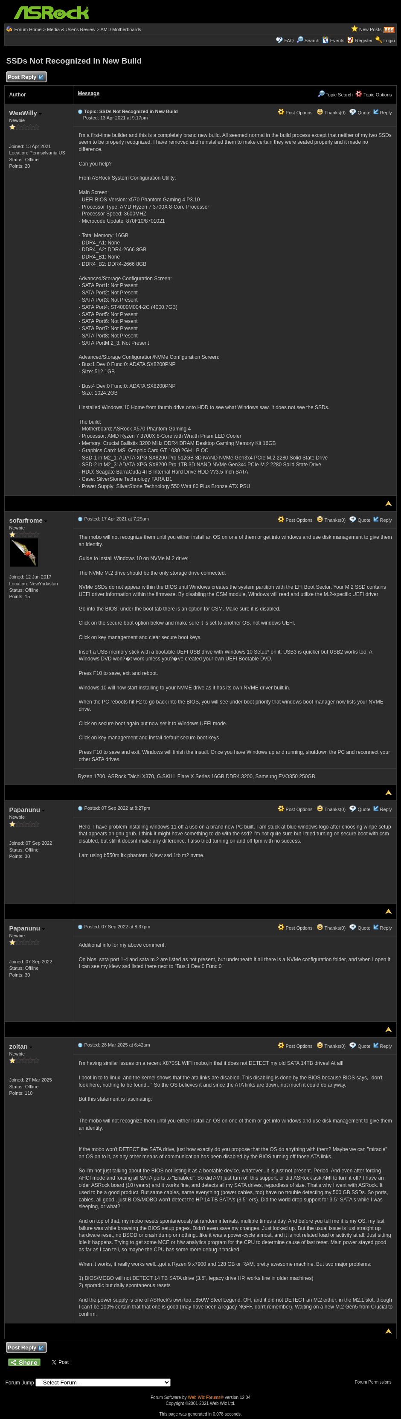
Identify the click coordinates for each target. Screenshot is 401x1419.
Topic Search (335, 94)
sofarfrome (28, 520)
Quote (363, 112)
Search (312, 40)
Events (333, 40)
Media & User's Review (71, 29)
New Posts (370, 29)
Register (364, 40)
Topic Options (373, 94)
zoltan (20, 1046)
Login (389, 40)
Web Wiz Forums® (206, 1397)
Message (88, 93)
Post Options (295, 112)
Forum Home (27, 29)
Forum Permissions (375, 1382)
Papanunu (27, 809)
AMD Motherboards (121, 29)
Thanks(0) (331, 112)
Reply (386, 112)
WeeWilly (25, 112)
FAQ (288, 40)
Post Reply (25, 77)
